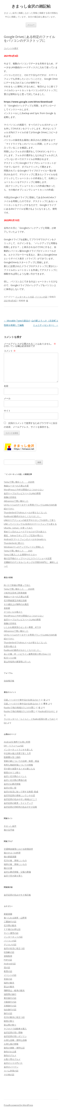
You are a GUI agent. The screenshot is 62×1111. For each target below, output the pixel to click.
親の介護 (8, 868)
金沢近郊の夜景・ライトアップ (18, 803)
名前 (6, 385)
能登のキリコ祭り (12, 772)
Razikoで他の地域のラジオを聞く (19, 707)
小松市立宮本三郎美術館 (15, 592)
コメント (10, 350)
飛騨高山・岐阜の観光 (14, 990)
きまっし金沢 (10, 826)
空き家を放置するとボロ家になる (19, 768)
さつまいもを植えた (13, 611)
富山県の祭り (10, 1024)
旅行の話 (8, 1013)
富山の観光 (9, 986)
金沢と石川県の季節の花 (15, 780)
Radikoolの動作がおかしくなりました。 (22, 516)
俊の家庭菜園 (10, 856)
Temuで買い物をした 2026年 (19, 481)
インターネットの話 (24, 296)
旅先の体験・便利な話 (14, 1047)
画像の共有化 (10, 497)
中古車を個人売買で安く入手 (17, 753)
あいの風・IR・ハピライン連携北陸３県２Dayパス (27, 654)
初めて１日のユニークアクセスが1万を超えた (25, 531)
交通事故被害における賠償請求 (18, 849)
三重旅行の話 (10, 921)
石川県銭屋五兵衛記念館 (15, 600)
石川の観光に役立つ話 (14, 1017)
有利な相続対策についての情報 (18, 764)
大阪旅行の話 (10, 1001)
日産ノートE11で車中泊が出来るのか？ (22, 699)
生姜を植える (10, 646)
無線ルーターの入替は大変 (16, 485)
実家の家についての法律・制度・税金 (21, 761)
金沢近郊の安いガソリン (15, 1036)
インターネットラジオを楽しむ (18, 749)
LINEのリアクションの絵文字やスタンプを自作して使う (30, 520)
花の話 (7, 967)
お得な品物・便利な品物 (15, 1040)
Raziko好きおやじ (46, 711)
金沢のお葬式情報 (12, 784)
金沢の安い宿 (10, 787)
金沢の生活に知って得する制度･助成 (21, 791)
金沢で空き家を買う (13, 875)
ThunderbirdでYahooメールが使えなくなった (25, 512)
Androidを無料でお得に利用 (17, 741)
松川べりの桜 (10, 657)
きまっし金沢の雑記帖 (31, 6)
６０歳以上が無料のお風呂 (16, 604)
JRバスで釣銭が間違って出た (17, 585)
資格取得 (8, 956)
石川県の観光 (10, 925)
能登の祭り (9, 1021)
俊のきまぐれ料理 (12, 852)
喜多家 (7, 608)
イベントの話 (10, 975)
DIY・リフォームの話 (13, 745)
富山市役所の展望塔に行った (17, 661)
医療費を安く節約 (12, 757)
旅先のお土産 (10, 1051)
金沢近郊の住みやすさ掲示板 (17, 894)
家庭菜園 (8, 914)
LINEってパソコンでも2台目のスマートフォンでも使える (30, 524)
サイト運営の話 (11, 933)
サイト (7, 410)
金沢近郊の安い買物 (13, 1032)
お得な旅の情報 (11, 1043)
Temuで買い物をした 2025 (18, 550)
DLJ (5, 722)
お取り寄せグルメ (12, 1059)
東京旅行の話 (10, 998)
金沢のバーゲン (11, 1066)
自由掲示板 (9, 680)
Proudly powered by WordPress (18, 1105)
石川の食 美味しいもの (15, 860)
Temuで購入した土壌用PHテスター (20, 554)
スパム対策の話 (11, 1070)
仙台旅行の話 (10, 1009)
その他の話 (9, 1074)
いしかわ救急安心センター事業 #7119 (22, 627)
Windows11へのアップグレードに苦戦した (24, 546)
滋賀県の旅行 (10, 994)
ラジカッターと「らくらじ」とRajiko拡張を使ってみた (29, 719)
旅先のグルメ (10, 1055)
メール (7, 398)
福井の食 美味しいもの (15, 864)
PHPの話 (8, 959)
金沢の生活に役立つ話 (14, 948)
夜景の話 (8, 971)
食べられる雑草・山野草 (15, 917)
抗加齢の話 (9, 952)
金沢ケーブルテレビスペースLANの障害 (22, 493)
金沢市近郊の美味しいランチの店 (19, 795)
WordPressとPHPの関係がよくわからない (24, 489)
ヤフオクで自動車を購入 (15, 1028)
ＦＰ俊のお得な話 (12, 929)
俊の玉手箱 (9, 829)
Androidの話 (10, 963)
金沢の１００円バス (13, 1063)
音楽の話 (8, 979)
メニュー (31, 25)
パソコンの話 (41, 296)
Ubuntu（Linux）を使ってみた (18, 527)
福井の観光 (9, 982)
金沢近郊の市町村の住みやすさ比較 (20, 806)
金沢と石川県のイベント (15, 776)
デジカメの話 (10, 944)
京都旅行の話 (10, 1005)
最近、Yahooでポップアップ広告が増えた (23, 535)
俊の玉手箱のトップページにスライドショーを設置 (28, 558)
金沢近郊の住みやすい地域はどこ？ (20, 799)
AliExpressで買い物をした (16, 501)
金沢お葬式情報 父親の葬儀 (17, 871)
